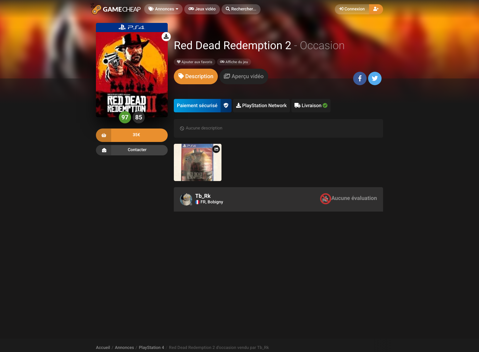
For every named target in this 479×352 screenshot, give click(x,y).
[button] (241, 9)
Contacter (132, 150)
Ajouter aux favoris (194, 62)
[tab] (196, 76)
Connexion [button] (352, 9)
